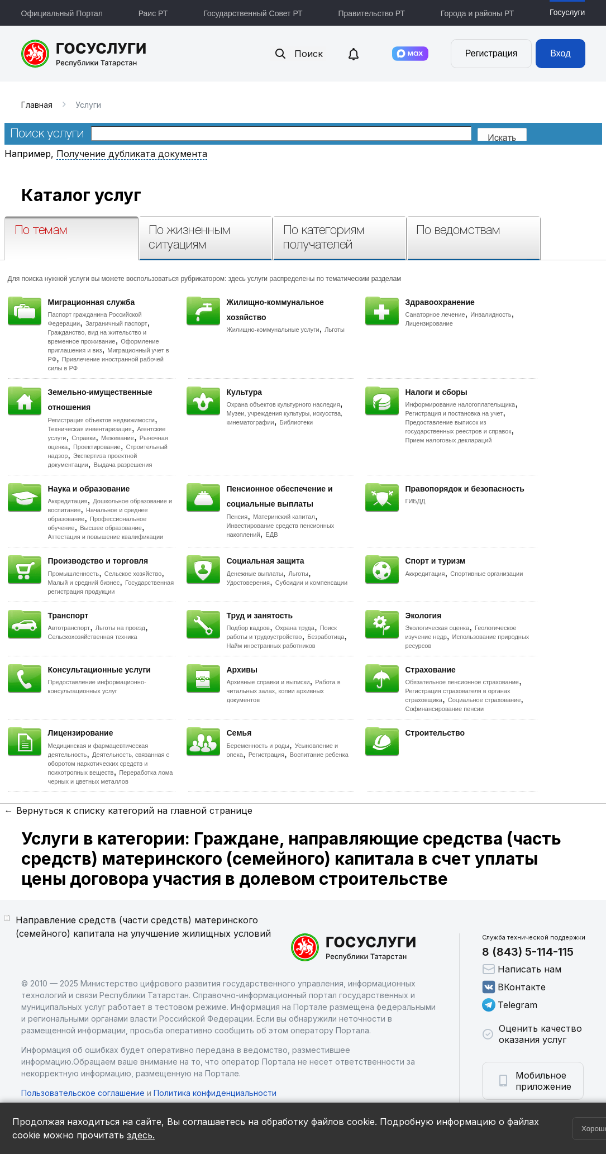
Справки (83, 438)
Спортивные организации (486, 573)
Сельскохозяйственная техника (92, 636)
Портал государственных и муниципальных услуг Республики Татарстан (84, 54)
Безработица (325, 636)
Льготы (335, 329)
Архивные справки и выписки (268, 682)
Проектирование (97, 447)
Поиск (298, 53)
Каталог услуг (81, 195)
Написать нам (521, 969)
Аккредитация (68, 501)
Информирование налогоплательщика (460, 404)
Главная (37, 104)
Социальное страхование (484, 700)
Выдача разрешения (123, 464)
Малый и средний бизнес (84, 582)
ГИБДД (415, 501)
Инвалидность (490, 314)
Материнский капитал (284, 516)
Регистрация (491, 53)
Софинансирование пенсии (444, 708)
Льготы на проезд (120, 627)
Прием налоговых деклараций (448, 440)
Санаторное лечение (435, 314)
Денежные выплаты (255, 573)
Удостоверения (248, 582)
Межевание (117, 438)
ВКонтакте (514, 987)
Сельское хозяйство (132, 573)
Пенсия (237, 516)
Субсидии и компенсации (311, 582)
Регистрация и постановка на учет (454, 413)
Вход (560, 53)
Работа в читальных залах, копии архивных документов (284, 691)
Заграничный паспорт (116, 323)
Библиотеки (296, 422)
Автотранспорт (69, 627)
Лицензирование (429, 323)
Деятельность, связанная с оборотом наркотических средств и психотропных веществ (109, 763)
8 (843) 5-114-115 (528, 952)
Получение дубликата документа (131, 153)
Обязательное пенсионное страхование (462, 682)
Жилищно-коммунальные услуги (273, 329)
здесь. (141, 1135)
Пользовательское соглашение (83, 1093)
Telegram (509, 1005)
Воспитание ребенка (319, 754)
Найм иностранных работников (271, 645)
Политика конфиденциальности (215, 1093)
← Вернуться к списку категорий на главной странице (128, 810)
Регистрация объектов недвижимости (101, 420)
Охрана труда (294, 627)
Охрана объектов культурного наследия (283, 404)
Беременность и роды (258, 745)
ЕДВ (271, 534)
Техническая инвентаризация (90, 429)
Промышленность (73, 573)
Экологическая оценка (437, 627)
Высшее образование (111, 527)
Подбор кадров (248, 627)
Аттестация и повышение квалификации (106, 536)
